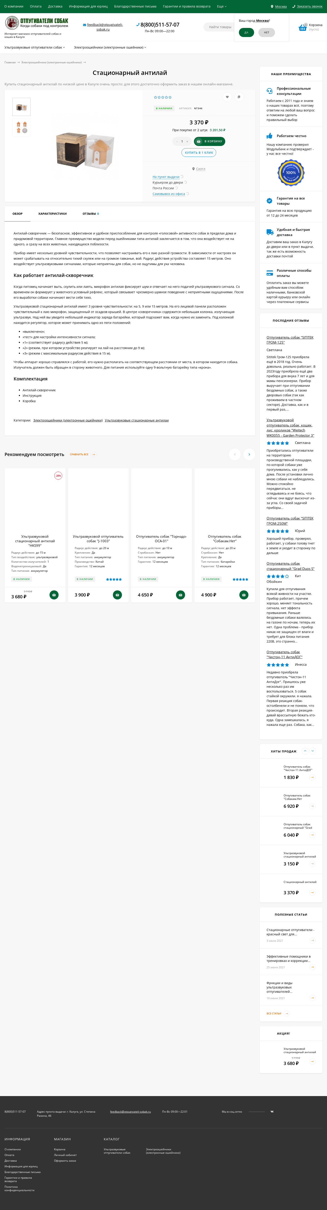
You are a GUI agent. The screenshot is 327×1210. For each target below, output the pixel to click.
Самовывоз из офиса (169, 194)
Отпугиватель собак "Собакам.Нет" (224, 538)
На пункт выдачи (166, 177)
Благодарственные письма (135, 6)
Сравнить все (83, 454)
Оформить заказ (65, 1161)
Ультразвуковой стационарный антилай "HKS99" (35, 541)
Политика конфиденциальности (20, 1188)
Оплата (36, 6)
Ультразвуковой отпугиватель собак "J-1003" (98, 538)
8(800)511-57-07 (160, 24)
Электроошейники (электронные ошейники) (51, 62)
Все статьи (278, 1013)
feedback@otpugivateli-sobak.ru (130, 1112)
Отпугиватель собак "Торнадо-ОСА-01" (161, 538)
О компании (13, 6)
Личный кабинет (65, 1155)
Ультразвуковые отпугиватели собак (117, 1151)
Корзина (59, 1149)
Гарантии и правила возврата (187, 6)
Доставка (55, 6)
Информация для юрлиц (88, 6)
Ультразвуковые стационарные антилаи (137, 420)
